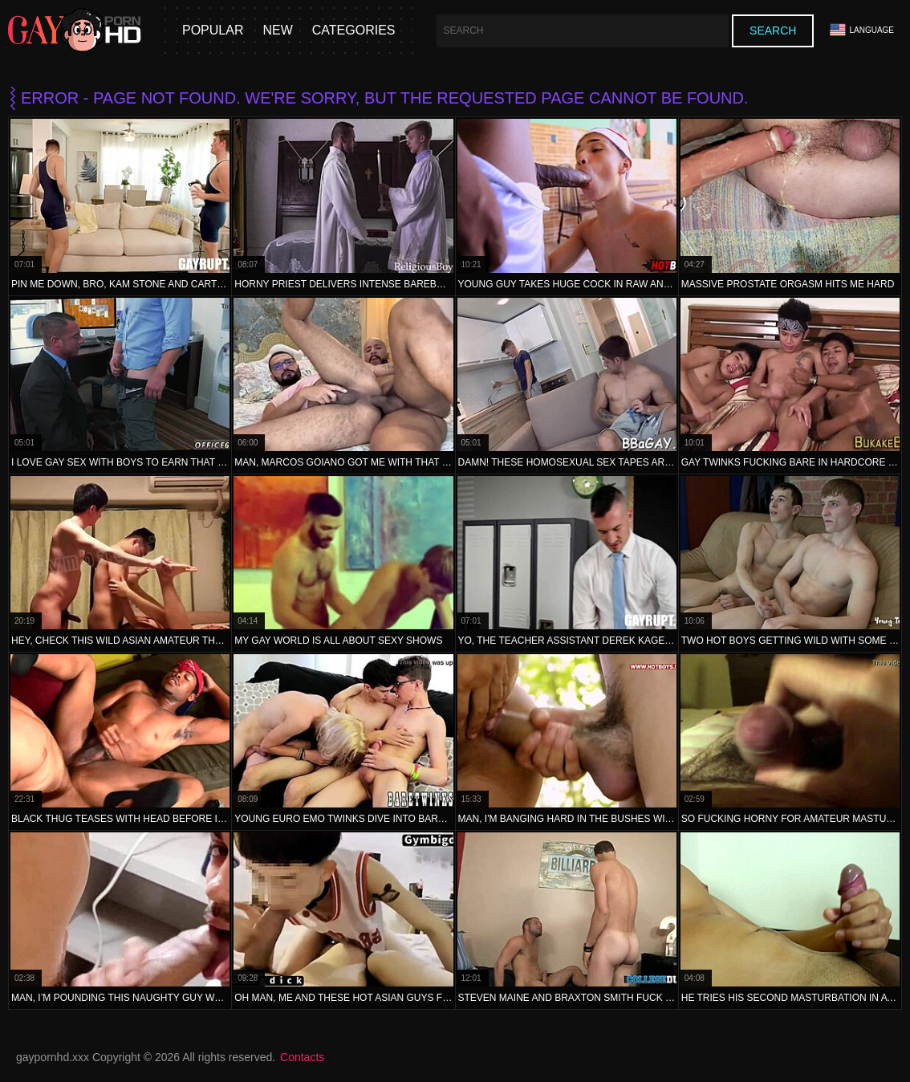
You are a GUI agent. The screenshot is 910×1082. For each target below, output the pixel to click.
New (277, 30)
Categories (354, 30)
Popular (212, 30)
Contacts (302, 1057)
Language (862, 30)
